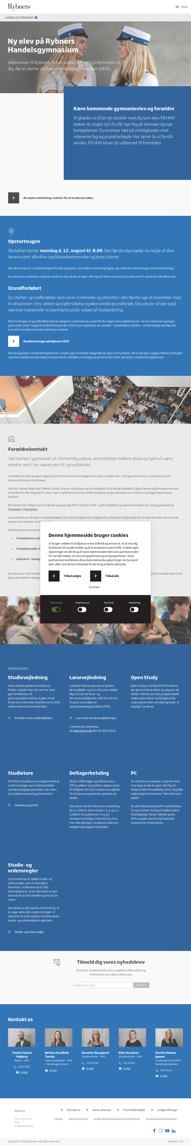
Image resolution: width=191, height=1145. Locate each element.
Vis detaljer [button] (95, 587)
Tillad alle (112, 576)
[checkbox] (56, 606)
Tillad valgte (72, 576)
